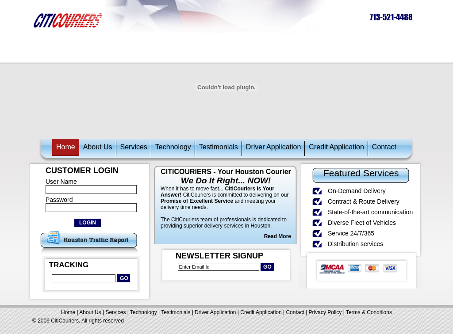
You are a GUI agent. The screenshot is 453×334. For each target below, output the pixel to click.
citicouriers (68, 20)
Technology (173, 147)
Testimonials (218, 147)
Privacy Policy (325, 312)
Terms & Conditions (369, 312)
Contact (384, 147)
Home (65, 147)
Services (133, 147)
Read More (277, 236)
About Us (97, 147)
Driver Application (273, 147)
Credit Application (336, 147)
